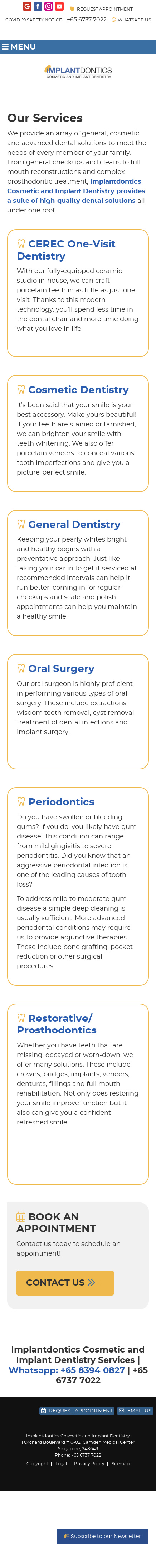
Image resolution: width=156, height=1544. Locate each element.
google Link (27, 6)
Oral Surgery (61, 669)
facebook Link (38, 6)
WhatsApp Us (131, 19)
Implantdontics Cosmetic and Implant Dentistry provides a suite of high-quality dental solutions (76, 191)
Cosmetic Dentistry (78, 390)
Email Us (135, 1411)
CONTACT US (65, 1282)
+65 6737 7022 (87, 19)
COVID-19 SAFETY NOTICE (33, 20)
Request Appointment (101, 8)
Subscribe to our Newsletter (102, 1536)
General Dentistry (74, 525)
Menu (19, 47)
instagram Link (48, 6)
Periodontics (61, 802)
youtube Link (59, 6)
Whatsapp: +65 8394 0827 (67, 1370)
